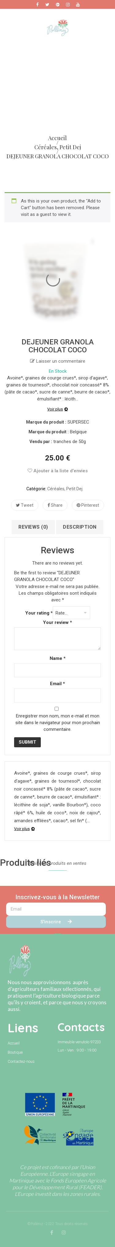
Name (58, 658)
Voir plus (55, 409)
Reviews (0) (33, 527)
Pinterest (88, 505)
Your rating (39, 613)
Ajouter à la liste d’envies (58, 471)
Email (57, 683)
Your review (57, 622)
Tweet (24, 505)
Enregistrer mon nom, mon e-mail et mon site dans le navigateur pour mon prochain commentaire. (57, 722)
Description (80, 527)
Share (55, 505)
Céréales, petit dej (64, 488)
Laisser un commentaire (60, 361)
